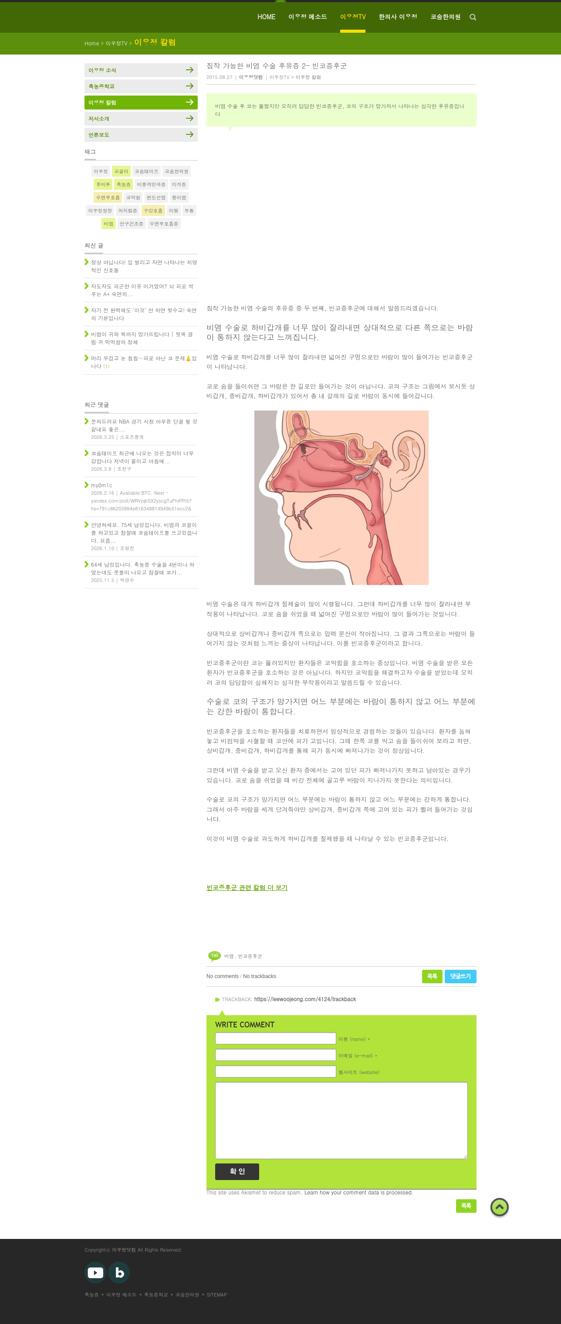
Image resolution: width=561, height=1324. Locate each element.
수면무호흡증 (164, 223)
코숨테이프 (147, 171)
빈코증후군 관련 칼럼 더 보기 (247, 887)
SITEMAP (217, 1294)
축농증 (123, 184)
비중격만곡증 (151, 184)
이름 (352, 1038)
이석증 (179, 184)
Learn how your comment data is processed (358, 1192)
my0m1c (101, 485)
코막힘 (133, 197)
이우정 (101, 171)
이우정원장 (100, 210)
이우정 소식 (102, 70)
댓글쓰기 (461, 976)
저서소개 (98, 118)
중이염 (179, 197)
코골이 (121, 171)
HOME (266, 16)
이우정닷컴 (124, 1249)
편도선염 (156, 197)
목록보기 (466, 1206)
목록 (432, 976)
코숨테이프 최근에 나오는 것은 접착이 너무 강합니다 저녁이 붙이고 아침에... (142, 457)
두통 (189, 210)
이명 (174, 210)
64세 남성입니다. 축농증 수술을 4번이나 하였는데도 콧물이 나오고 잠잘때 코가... (143, 568)
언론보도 (98, 134)
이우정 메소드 (307, 16)
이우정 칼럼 (308, 77)
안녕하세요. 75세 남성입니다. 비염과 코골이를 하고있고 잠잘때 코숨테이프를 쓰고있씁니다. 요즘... (144, 532)
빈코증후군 (250, 956)
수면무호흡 (108, 197)
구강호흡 (153, 210)
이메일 (355, 1055)
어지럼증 (127, 210)
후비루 (103, 184)
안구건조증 (132, 223)
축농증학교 (101, 86)
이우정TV (353, 16)
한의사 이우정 (398, 16)
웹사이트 (358, 1071)
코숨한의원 (445, 16)
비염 (229, 956)
